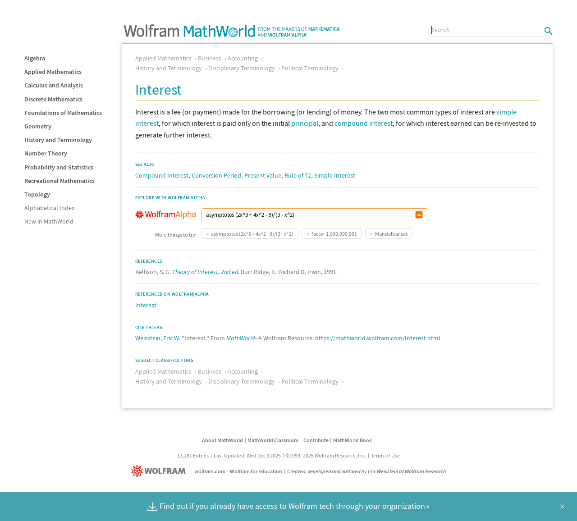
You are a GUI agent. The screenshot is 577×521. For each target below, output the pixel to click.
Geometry (37, 126)
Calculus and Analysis (53, 85)
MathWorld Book (352, 440)
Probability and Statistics (58, 167)
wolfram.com (209, 471)
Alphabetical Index (49, 208)
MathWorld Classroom (272, 440)
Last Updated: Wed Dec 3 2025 (247, 455)
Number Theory (45, 153)
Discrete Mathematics (53, 99)
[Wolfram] (160, 471)
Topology (37, 194)
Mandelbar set (391, 233)
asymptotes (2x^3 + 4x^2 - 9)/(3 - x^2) (252, 233)
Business (209, 58)
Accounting (243, 58)
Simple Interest (334, 175)
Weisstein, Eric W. (157, 338)
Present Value (262, 175)
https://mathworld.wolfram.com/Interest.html (377, 338)
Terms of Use (385, 455)
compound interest (363, 123)
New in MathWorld (48, 221)
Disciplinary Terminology (241, 68)
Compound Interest (161, 175)
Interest (145, 305)
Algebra (34, 58)
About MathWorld (222, 440)
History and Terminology (58, 140)
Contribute (316, 440)
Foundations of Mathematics (63, 113)
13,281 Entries (193, 455)
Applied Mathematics (53, 72)
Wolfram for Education (256, 471)
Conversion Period (216, 175)
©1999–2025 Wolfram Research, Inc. (325, 455)
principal (304, 123)
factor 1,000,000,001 (334, 233)
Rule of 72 (297, 175)
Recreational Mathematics (59, 181)
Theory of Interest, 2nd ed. (205, 272)
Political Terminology (310, 68)
